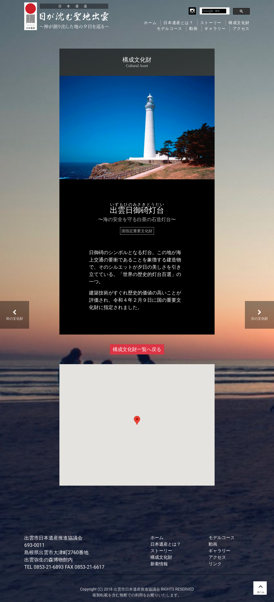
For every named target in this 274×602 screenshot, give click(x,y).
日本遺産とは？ (178, 23)
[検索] (214, 11)
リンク (215, 563)
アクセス (241, 28)
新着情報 (159, 563)
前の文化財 (14, 314)
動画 (193, 28)
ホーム (150, 23)
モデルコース (169, 28)
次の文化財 (259, 314)
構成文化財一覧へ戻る (137, 349)
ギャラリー (215, 28)
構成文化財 (239, 23)
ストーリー (211, 23)
